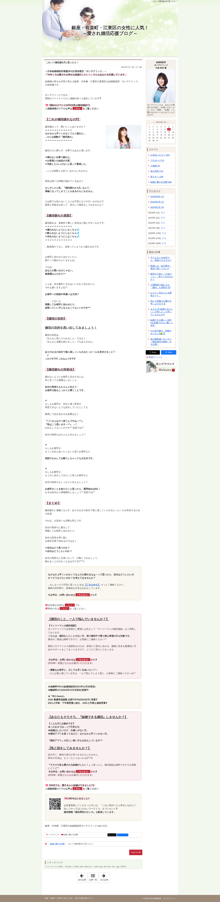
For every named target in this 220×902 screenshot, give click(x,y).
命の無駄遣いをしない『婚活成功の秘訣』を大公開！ (161, 342)
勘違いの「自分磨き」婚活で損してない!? (161, 267)
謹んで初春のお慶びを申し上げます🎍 (161, 302)
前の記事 (82, 877)
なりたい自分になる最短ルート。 (161, 294)
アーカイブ (154, 191)
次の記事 (104, 877)
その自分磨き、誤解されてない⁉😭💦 (161, 332)
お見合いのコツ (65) (160, 155)
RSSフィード (156, 357)
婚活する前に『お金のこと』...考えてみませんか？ (161, 276)
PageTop (135, 852)
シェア (113, 835)
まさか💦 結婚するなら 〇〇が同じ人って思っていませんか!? (161, 312)
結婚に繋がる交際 (70, 835)
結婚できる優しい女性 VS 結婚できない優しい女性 (161, 323)
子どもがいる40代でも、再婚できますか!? (160, 258)
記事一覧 (93, 880)
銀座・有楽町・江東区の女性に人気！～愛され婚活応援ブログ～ (110, 30)
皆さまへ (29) (156, 176)
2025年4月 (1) (157, 202)
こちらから (82, 595)
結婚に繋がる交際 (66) (161, 182)
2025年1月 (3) (157, 207)
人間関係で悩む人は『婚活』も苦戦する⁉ (160, 286)
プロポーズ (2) (157, 160)
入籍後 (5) (155, 166)
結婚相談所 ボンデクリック (164, 898)
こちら (76, 108)
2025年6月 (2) (157, 196)
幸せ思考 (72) (156, 171)
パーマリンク (53, 835)
